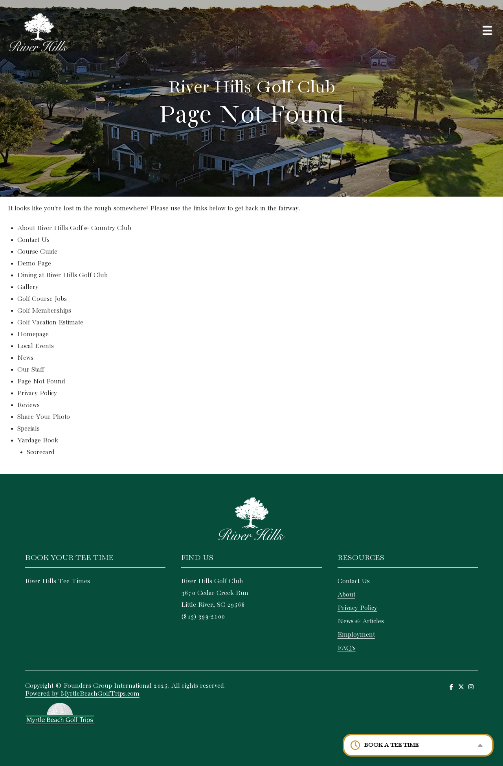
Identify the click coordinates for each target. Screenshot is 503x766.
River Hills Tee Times (57, 581)
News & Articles (361, 621)
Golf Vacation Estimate (50, 322)
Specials (28, 429)
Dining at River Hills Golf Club (62, 275)
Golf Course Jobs (42, 299)
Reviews (28, 405)
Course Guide (37, 252)
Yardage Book (37, 440)
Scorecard (41, 452)
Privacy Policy (37, 393)
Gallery (28, 287)
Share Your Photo (43, 417)
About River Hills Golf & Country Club (74, 228)
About (346, 594)
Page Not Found (41, 381)
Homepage (33, 334)
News (25, 358)
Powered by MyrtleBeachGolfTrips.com (82, 694)
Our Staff (30, 370)
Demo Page (34, 263)
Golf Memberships (44, 311)
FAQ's (347, 648)
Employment (356, 635)
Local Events (35, 346)
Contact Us (33, 240)
